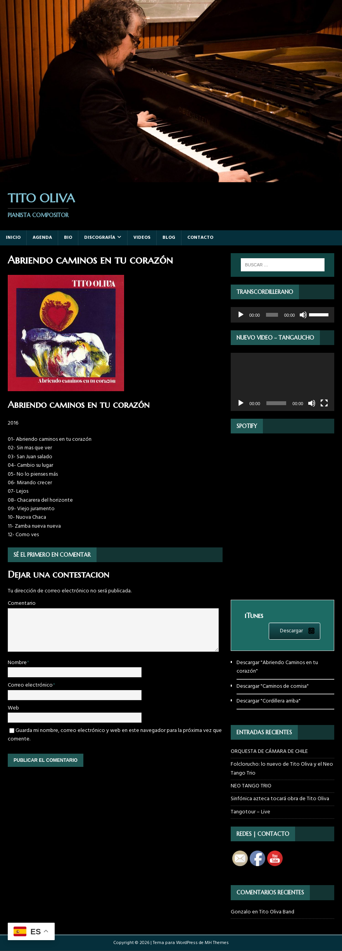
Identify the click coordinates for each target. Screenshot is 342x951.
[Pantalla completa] (324, 403)
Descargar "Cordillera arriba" (269, 701)
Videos (141, 238)
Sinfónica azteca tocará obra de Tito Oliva (280, 798)
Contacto (200, 238)
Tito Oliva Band (276, 912)
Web (13, 708)
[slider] (272, 315)
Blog (168, 238)
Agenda (42, 238)
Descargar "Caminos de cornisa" (273, 686)
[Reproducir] (241, 315)
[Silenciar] (303, 315)
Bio (68, 238)
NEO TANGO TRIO (251, 786)
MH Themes (217, 943)
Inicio (13, 238)
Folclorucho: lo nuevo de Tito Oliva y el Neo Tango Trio (282, 768)
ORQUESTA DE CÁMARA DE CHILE (269, 751)
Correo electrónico (30, 685)
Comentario (22, 603)
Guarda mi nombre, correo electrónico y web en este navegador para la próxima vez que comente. (115, 735)
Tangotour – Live (250, 812)
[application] (282, 315)
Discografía (99, 238)
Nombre (17, 662)
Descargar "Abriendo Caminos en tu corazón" (277, 667)
